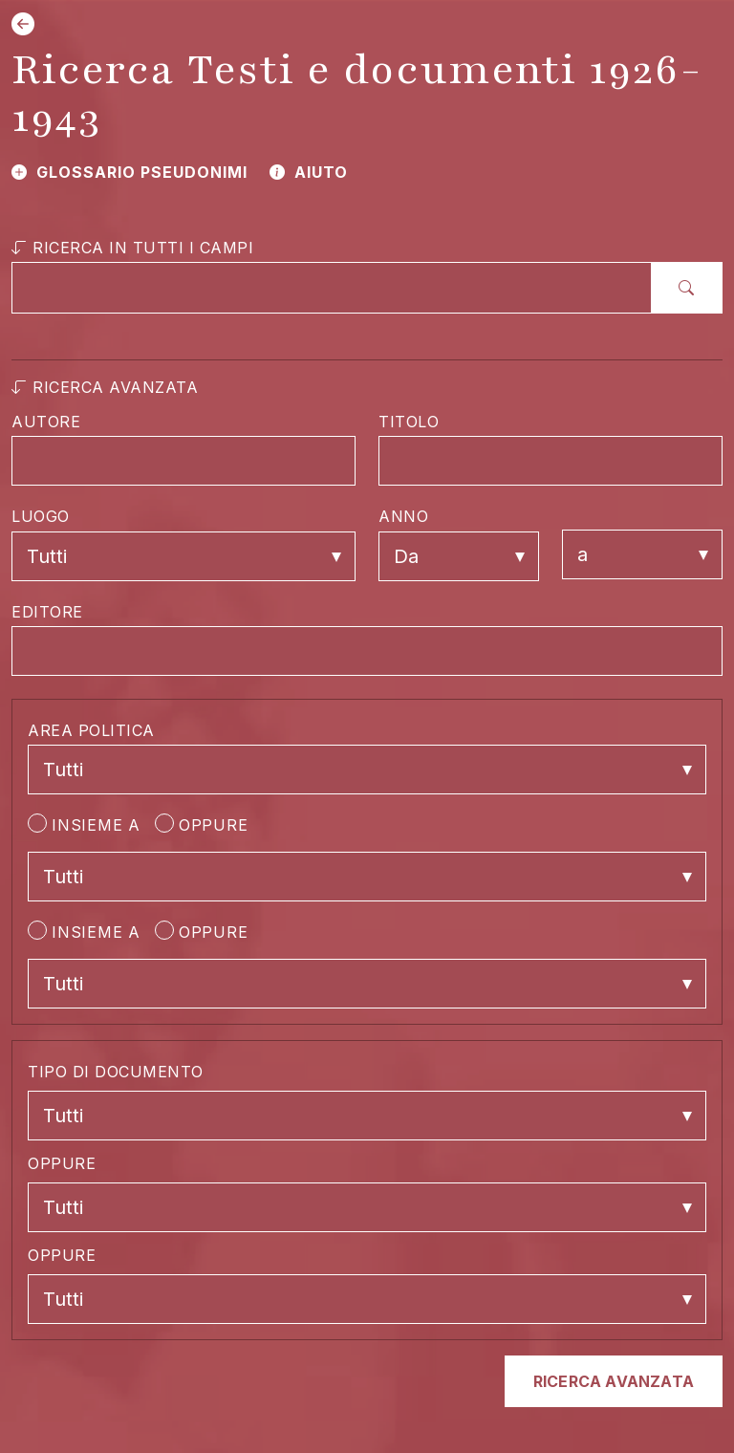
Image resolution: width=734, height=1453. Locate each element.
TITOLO (408, 421)
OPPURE (201, 824)
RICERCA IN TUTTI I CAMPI (132, 247)
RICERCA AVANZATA (104, 387)
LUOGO (40, 516)
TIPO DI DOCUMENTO (116, 1071)
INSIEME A (84, 824)
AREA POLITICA (91, 730)
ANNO (403, 516)
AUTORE (45, 421)
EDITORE (47, 611)
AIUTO (309, 172)
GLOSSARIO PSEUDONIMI (129, 172)
